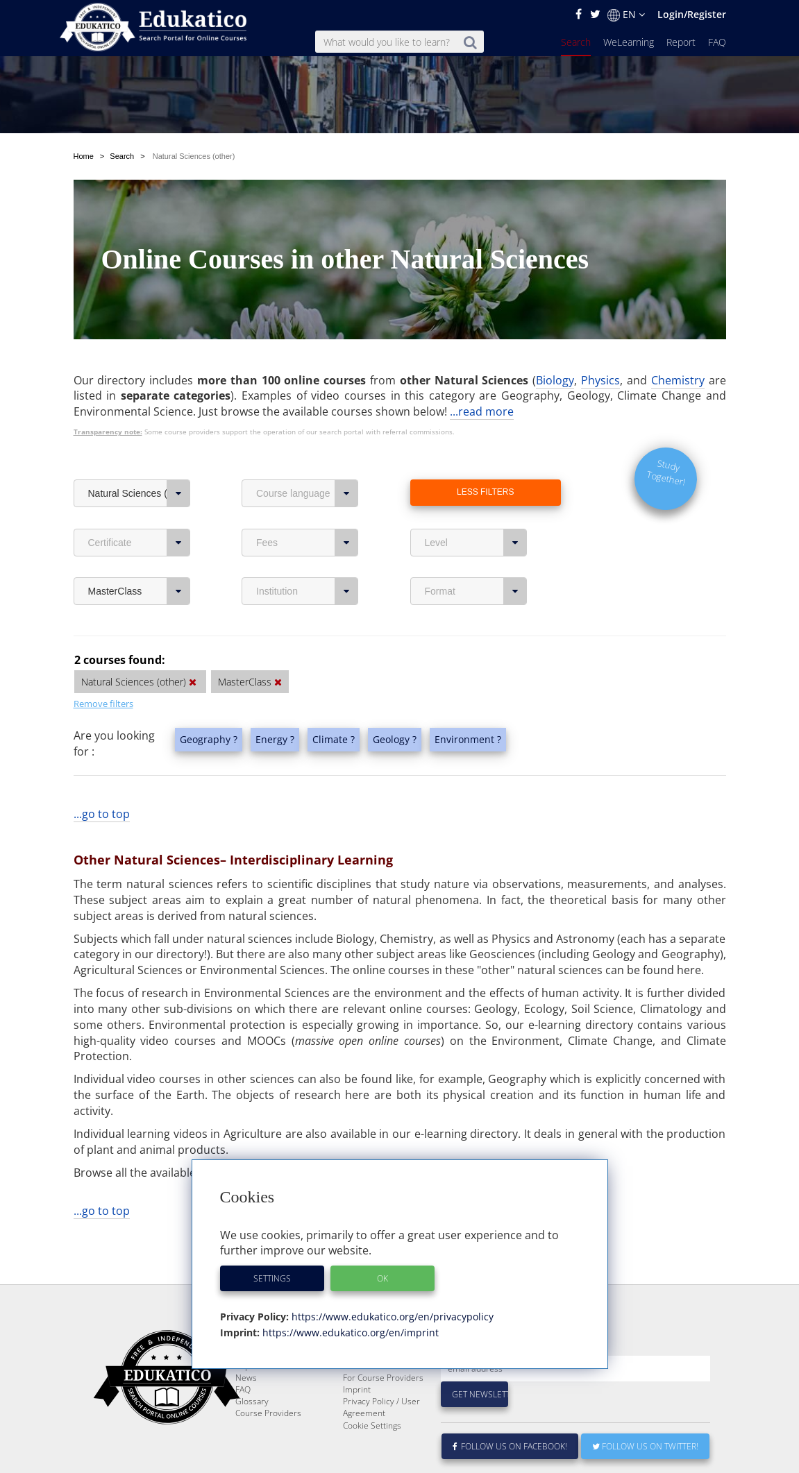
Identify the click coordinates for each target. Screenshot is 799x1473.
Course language (307, 493)
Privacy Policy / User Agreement (381, 1440)
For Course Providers (383, 1411)
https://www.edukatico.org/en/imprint (349, 1332)
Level (476, 542)
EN (626, 15)
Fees (307, 542)
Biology (555, 380)
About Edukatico (373, 1375)
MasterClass (139, 591)
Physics (600, 380)
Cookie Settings (372, 1459)
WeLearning (628, 42)
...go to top (102, 813)
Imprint (357, 1423)
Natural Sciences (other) (139, 493)
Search (576, 42)
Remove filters (103, 703)
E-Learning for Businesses (369, 1393)
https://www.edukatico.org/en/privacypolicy (391, 1316)
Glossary (252, 1434)
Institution (307, 591)
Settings (272, 1278)
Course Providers (268, 1446)
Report (681, 42)
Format (476, 591)
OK (382, 1278)
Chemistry (678, 380)
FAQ (717, 42)
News (246, 1411)
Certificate (139, 542)
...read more (482, 411)
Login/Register (691, 14)
